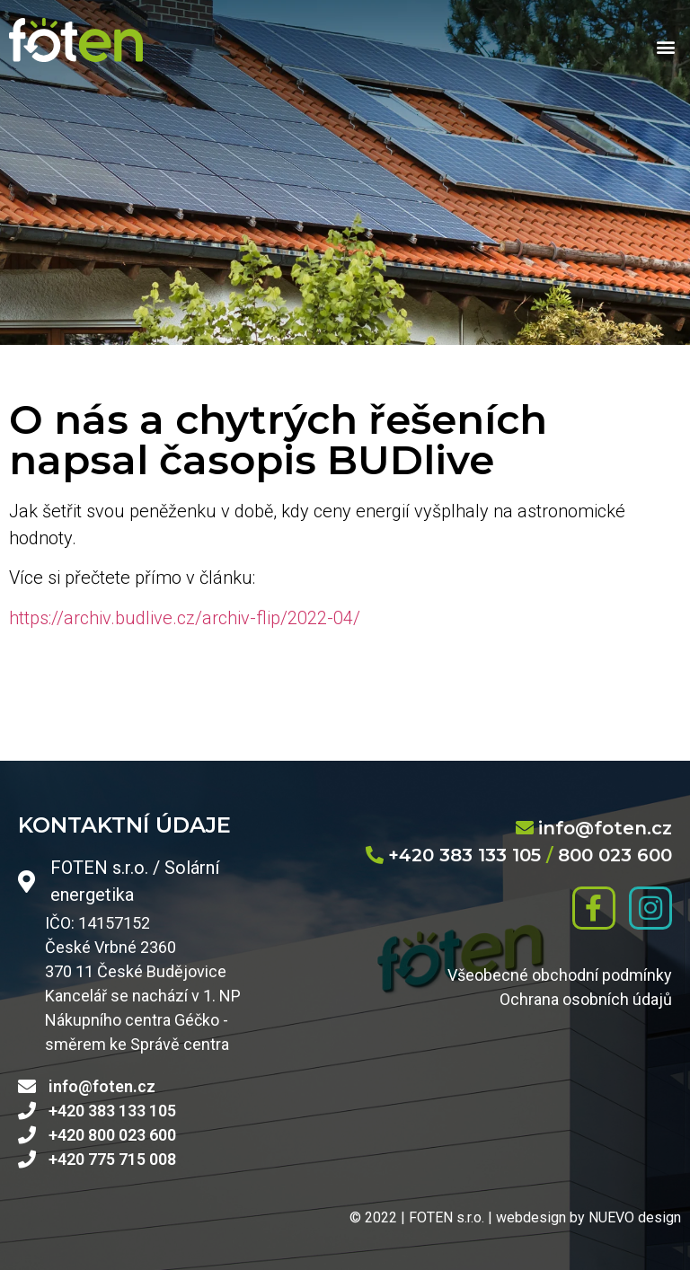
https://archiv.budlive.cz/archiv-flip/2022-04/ (184, 618)
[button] (666, 47)
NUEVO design (634, 1217)
